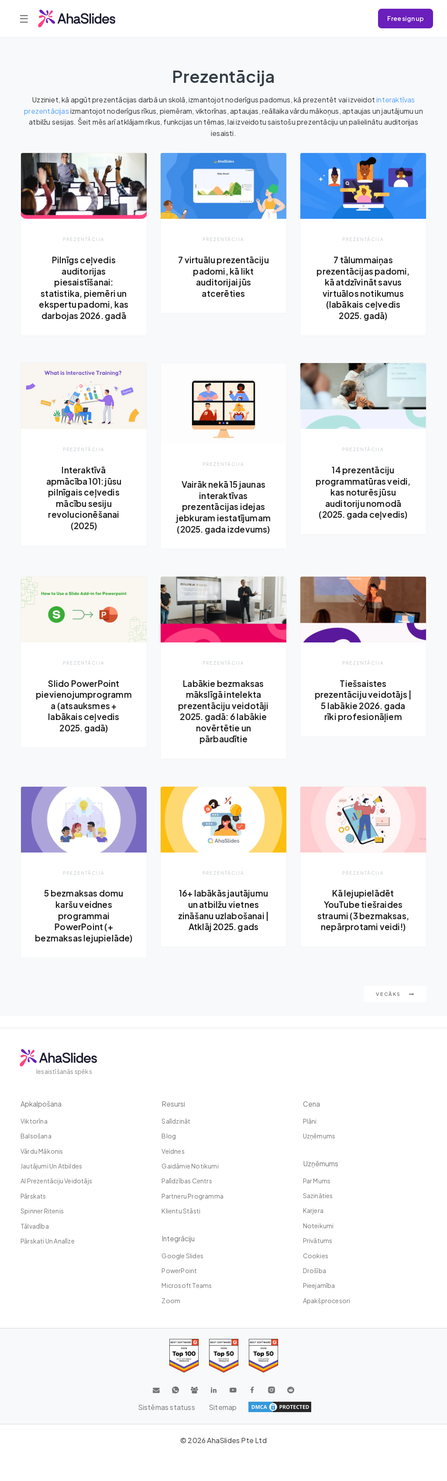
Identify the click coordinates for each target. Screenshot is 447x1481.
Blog (169, 1136)
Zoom (171, 1300)
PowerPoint (179, 1271)
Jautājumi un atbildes (51, 1166)
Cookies (315, 1256)
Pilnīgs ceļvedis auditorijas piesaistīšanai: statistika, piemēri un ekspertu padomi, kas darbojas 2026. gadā (83, 288)
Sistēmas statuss (166, 1407)
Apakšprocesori (327, 1300)
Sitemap (223, 1407)
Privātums (318, 1241)
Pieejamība (319, 1286)
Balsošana (36, 1136)
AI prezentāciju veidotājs (56, 1181)
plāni (310, 1121)
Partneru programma (193, 1196)
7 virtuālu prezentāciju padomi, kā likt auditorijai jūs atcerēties (224, 277)
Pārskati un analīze (48, 1241)
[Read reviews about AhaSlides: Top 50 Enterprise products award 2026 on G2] (263, 1356)
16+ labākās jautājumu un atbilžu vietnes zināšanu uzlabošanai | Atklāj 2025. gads (223, 911)
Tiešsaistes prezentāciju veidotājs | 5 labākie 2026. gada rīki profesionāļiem (363, 700)
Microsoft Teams (187, 1286)
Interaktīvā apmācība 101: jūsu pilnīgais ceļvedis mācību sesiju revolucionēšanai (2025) (84, 498)
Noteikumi (318, 1226)
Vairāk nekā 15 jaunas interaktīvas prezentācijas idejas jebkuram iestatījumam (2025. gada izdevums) (223, 506)
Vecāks (395, 1006)
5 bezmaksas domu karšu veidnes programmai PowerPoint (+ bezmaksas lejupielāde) (83, 922)
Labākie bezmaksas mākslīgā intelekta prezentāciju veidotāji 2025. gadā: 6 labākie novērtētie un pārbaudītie (223, 711)
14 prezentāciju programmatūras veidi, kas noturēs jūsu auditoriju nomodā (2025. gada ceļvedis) (363, 492)
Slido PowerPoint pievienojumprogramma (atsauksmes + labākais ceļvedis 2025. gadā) (83, 705)
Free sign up (405, 18)
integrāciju (179, 1238)
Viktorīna (34, 1121)
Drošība (314, 1271)
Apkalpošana (41, 1103)
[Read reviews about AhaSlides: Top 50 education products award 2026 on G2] (223, 1356)
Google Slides (182, 1256)
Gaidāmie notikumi (190, 1166)
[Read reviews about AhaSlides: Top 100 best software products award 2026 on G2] (184, 1356)
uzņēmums (319, 1136)
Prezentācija (84, 239)
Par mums (317, 1181)
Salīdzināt (176, 1121)
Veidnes (173, 1151)
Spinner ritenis (42, 1211)
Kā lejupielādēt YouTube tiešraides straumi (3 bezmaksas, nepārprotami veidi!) (363, 911)
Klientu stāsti (181, 1211)
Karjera (313, 1211)
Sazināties (318, 1196)
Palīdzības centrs (187, 1181)
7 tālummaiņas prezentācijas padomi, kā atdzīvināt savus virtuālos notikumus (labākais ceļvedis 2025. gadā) (363, 288)
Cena (311, 1103)
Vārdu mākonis (42, 1151)
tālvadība (35, 1226)
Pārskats (33, 1196)
